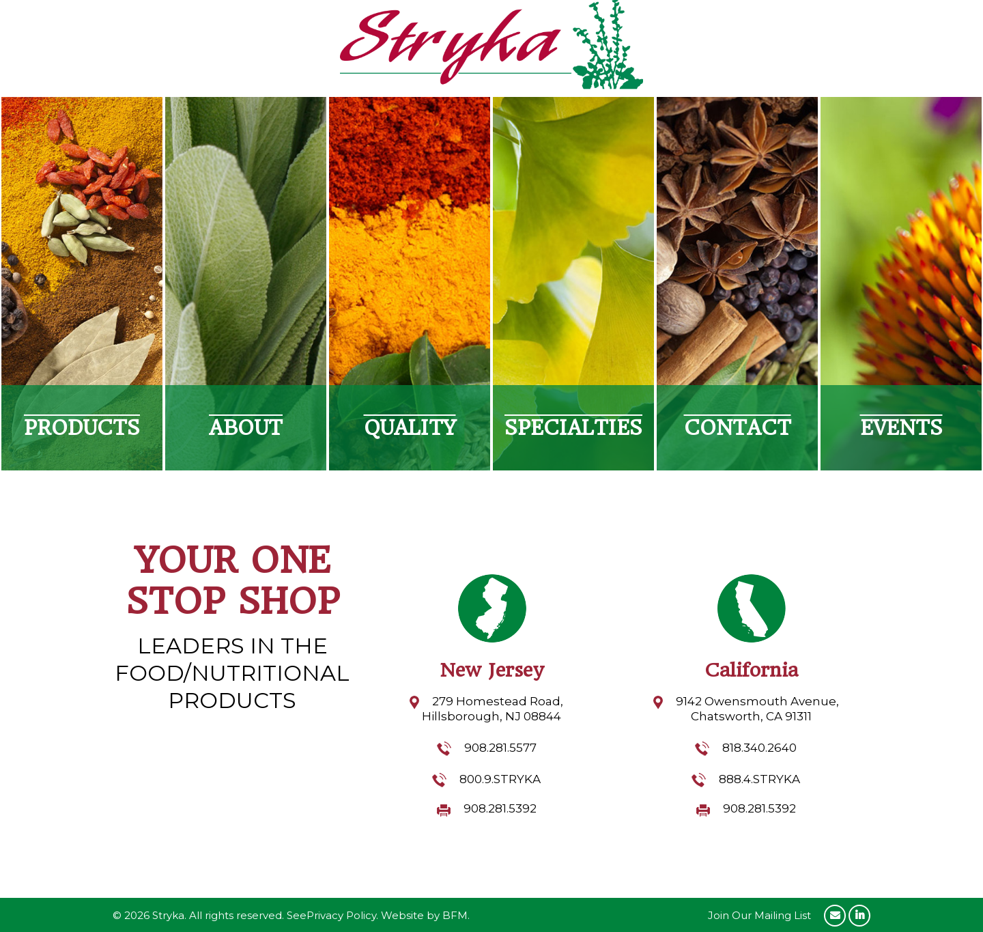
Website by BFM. (425, 915)
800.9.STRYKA (500, 779)
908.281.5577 (500, 747)
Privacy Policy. (342, 915)
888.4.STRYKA (759, 779)
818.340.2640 (759, 747)
